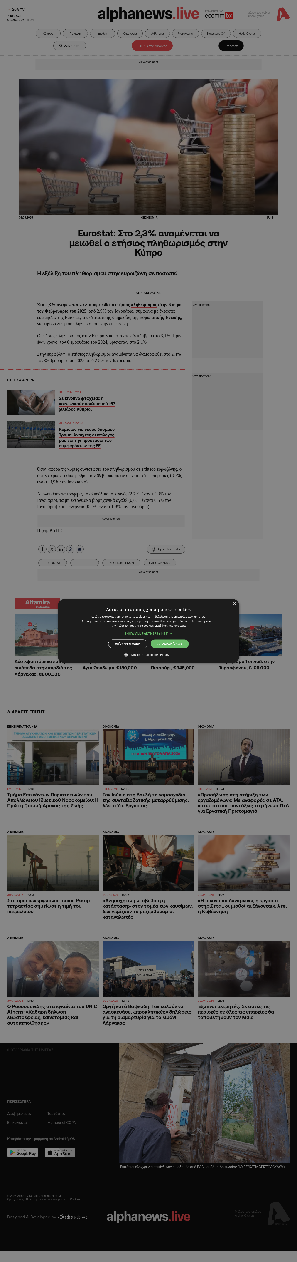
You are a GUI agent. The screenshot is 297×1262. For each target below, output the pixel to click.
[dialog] (148, 631)
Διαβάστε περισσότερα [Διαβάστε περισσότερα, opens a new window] (170, 626)
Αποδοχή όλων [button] (169, 644)
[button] (148, 633)
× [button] (234, 604)
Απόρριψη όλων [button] (128, 644)
